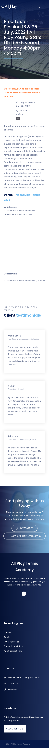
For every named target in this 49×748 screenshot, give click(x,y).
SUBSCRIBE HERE (14, 728)
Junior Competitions (13, 646)
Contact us (12, 683)
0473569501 (13, 689)
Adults (7, 637)
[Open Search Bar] (38, 7)
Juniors (7, 632)
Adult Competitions (13, 651)
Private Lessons (11, 642)
